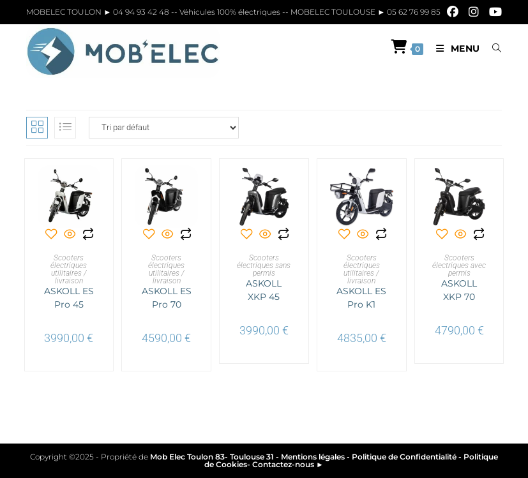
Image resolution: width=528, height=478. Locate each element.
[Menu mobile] (454, 48)
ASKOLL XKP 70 (459, 290)
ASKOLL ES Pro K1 (361, 297)
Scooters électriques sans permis (263, 265)
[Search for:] (492, 48)
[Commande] (164, 127)
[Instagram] (474, 12)
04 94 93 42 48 (142, 12)
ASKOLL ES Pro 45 (69, 297)
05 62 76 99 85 (413, 12)
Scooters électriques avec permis (459, 265)
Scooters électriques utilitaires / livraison (68, 269)
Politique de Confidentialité (404, 456)
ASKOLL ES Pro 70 (167, 297)
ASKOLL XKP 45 (264, 290)
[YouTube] (493, 12)
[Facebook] (453, 12)
